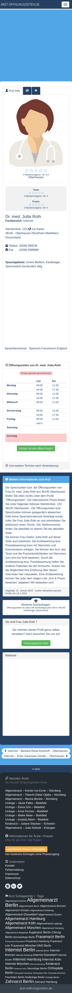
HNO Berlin (44, 945)
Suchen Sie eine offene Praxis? (36, 448)
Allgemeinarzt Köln (20, 923)
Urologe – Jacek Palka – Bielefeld (25, 803)
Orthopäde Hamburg (23, 973)
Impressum (12, 873)
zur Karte (35, 229)
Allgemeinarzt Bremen (53, 905)
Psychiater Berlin (15, 977)
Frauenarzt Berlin (50, 937)
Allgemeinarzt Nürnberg (53, 928)
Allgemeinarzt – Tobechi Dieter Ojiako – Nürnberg (35, 794)
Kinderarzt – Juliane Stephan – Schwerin (30, 823)
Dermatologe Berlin (24, 937)
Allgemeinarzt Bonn (29, 906)
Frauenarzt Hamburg (37, 941)
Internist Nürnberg (37, 964)
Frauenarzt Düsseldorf (15, 941)
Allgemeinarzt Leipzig (49, 923)
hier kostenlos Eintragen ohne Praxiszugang (32, 854)
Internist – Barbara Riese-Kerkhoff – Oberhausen (36, 750)
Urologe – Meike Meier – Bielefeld (26, 815)
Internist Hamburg (27, 959)
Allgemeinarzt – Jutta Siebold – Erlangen (30, 827)
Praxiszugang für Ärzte (36, 643)
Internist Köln (51, 959)
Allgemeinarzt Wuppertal (16, 932)
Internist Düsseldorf (45, 954)
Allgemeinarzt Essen (50, 914)
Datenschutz (13, 878)
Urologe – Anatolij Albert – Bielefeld (26, 819)
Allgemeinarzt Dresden (17, 910)
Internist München (17, 963)
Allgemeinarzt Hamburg (25, 918)
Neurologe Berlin (37, 968)
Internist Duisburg (24, 955)
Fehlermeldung (14, 869)
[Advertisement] (36, 45)
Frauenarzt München (23, 945)
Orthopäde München (56, 973)
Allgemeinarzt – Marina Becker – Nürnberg (31, 798)
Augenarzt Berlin (40, 932)
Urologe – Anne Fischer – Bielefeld (26, 811)
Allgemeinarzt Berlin (31, 902)
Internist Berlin (20, 949)
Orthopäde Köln (40, 973)
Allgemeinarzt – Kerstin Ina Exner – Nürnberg (33, 790)
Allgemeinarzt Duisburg (42, 910)
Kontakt (10, 865)
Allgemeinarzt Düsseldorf (21, 914)
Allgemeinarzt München (23, 928)
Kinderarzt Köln (20, 969)
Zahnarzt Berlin (19, 981)
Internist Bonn (42, 950)
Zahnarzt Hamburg (46, 981)
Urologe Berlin (52, 977)
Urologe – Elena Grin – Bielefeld (25, 807)
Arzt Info (12, 90)
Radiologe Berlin (35, 977)
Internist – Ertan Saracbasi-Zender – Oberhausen (36, 756)
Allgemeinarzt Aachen (15, 901)
